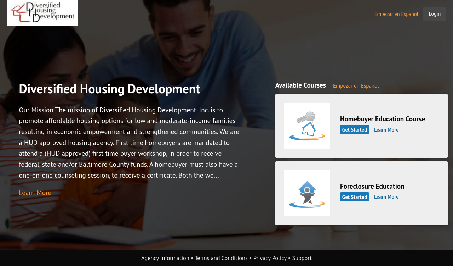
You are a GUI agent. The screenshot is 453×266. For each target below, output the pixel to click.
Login (435, 13)
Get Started (354, 129)
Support (302, 258)
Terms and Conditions (221, 258)
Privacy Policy (270, 258)
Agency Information (165, 258)
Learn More (35, 192)
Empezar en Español (396, 14)
